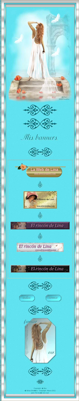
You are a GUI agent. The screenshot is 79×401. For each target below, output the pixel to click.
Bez (45, 388)
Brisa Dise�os (32, 391)
